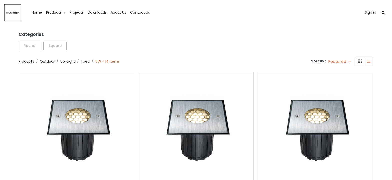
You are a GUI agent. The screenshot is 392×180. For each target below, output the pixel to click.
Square (55, 45)
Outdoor (47, 61)
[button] (339, 61)
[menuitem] (52, 12)
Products (26, 61)
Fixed (85, 61)
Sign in (355, 12)
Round (30, 45)
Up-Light (67, 61)
